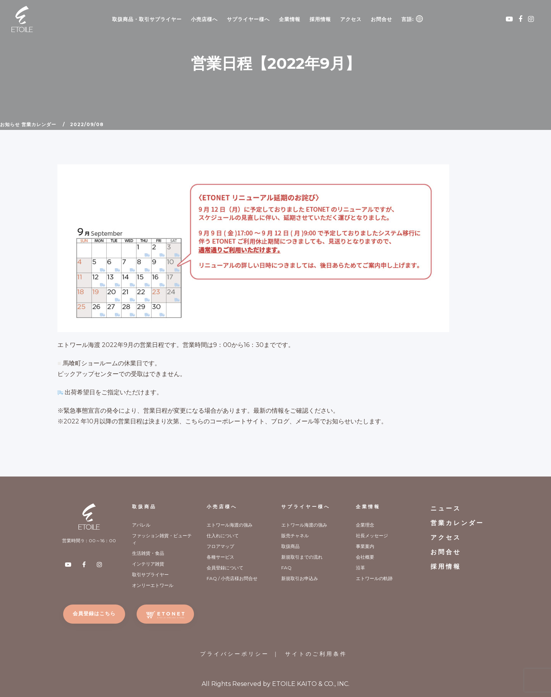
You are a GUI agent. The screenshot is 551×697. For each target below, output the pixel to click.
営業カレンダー (38, 124)
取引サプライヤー (150, 574)
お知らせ (10, 124)
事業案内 (365, 546)
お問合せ (381, 19)
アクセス (351, 19)
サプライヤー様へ (248, 19)
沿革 (360, 568)
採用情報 (320, 19)
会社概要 (365, 557)
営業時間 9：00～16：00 (89, 540)
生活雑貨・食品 (148, 553)
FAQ (286, 568)
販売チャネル (295, 535)
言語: (412, 18)
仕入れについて (223, 535)
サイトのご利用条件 (316, 653)
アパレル (141, 525)
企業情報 (289, 19)
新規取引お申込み (299, 578)
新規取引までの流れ (302, 557)
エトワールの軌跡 (374, 578)
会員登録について (225, 568)
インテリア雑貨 (148, 564)
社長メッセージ (372, 535)
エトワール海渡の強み (230, 525)
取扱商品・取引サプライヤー (147, 19)
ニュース (445, 508)
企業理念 (365, 525)
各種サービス (220, 557)
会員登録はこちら (94, 613)
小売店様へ (204, 19)
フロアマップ (220, 546)
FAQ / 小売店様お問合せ (232, 578)
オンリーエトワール (152, 585)
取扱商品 (144, 506)
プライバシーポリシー (234, 653)
